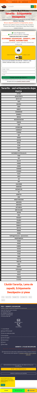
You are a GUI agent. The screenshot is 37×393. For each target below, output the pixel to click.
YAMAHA (19, 277)
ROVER (19, 233)
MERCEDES (19, 202)
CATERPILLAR (18, 127)
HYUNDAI (19, 171)
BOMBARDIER (18, 112)
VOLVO (19, 272)
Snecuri (3, 342)
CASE (19, 124)
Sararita (3, 300)
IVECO (18, 176)
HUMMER (18, 168)
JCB (19, 179)
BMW (18, 106)
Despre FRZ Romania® (6, 331)
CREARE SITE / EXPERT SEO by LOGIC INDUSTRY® (18, 373)
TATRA (19, 254)
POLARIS (19, 220)
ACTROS (19, 93)
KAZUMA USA (18, 189)
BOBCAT (19, 109)
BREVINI (19, 117)
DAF (19, 135)
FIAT (19, 150)
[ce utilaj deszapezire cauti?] (19, 6)
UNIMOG (19, 266)
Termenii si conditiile (4, 380)
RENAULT (18, 223)
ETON (18, 145)
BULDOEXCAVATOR (19, 119)
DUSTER (19, 140)
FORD (18, 155)
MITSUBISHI (19, 207)
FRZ (19, 158)
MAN (19, 197)
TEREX (18, 256)
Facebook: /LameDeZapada (7, 314)
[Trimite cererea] (18, 77)
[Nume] (18, 69)
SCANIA (19, 241)
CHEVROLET (19, 130)
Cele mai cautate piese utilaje (8, 333)
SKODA (19, 243)
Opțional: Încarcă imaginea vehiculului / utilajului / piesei (21, 53)
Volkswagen (19, 269)
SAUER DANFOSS (19, 238)
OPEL (19, 215)
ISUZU (18, 173)
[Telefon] (18, 72)
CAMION (19, 122)
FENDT (19, 148)
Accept (2, 384)
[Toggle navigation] (35, 6)
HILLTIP (19, 161)
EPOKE (18, 143)
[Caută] (32, 6)
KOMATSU (18, 194)
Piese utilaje (4, 344)
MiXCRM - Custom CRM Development (18, 369)
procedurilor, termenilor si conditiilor (23, 81)
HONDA (19, 163)
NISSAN (19, 212)
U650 (19, 264)
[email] (18, 74)
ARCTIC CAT (19, 99)
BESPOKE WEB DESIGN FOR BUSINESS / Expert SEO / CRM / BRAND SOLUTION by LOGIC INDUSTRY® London (18, 366)
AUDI (19, 101)
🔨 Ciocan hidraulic (5, 328)
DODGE (19, 137)
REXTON (19, 228)
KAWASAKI (19, 186)
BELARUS (19, 104)
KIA (19, 192)
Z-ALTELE (18, 279)
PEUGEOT (18, 217)
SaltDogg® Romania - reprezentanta (19, 235)
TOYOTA (19, 259)
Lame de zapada (5, 337)
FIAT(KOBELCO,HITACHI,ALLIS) (18, 153)
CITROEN (19, 132)
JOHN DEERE (19, 184)
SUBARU (19, 246)
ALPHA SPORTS (19, 96)
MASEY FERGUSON (18, 199)
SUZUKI (19, 248)
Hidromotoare (4, 340)
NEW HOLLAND (18, 210)
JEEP (19, 181)
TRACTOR (18, 261)
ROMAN (19, 230)
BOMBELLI (18, 114)
